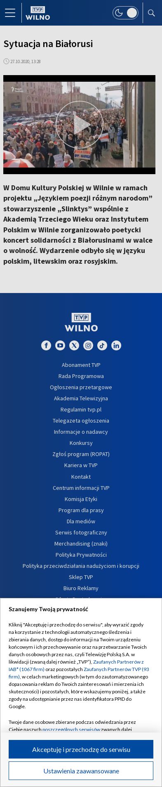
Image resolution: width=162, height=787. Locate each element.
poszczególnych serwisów (71, 729)
